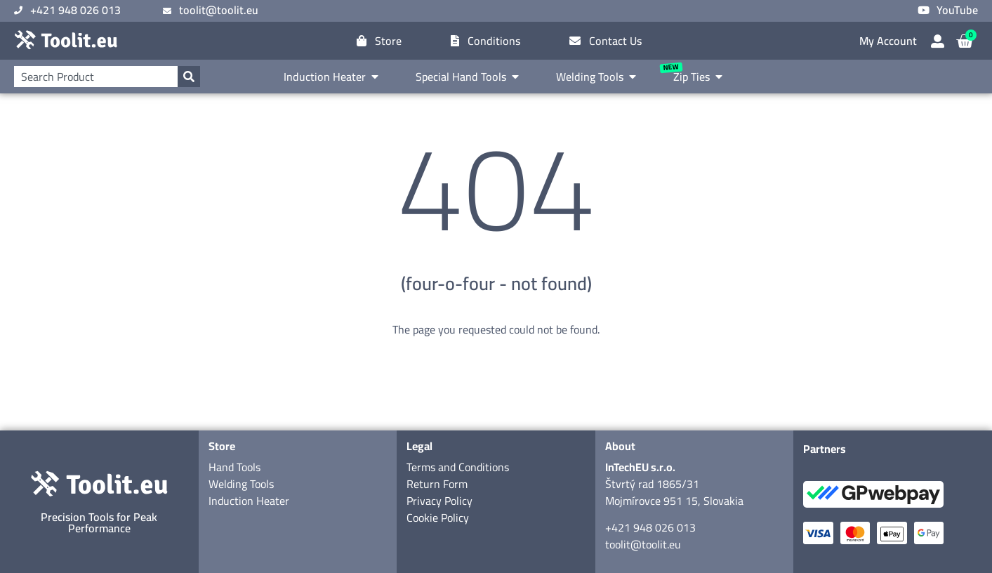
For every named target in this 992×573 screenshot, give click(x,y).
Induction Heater (249, 500)
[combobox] (96, 76)
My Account (888, 40)
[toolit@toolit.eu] (167, 11)
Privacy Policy (439, 500)
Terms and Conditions (457, 466)
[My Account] (937, 41)
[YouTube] (923, 10)
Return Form (437, 483)
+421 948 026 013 (650, 527)
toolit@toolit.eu (643, 544)
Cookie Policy (437, 517)
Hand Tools (234, 466)
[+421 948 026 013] (18, 10)
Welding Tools (241, 483)
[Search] (189, 76)
